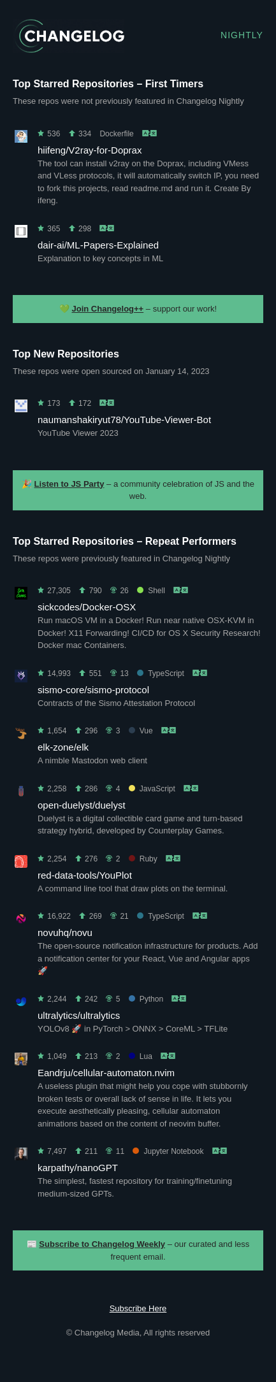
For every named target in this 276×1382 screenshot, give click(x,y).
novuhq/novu (65, 932)
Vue (141, 730)
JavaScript (152, 788)
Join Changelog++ (108, 308)
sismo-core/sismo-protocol (93, 689)
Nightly (242, 35)
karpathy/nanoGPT (78, 1167)
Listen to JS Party (69, 484)
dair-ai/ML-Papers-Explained (98, 245)
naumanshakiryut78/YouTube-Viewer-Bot (124, 419)
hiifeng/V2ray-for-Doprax (90, 150)
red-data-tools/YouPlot (85, 875)
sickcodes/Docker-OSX (87, 606)
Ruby (143, 858)
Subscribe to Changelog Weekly (102, 1244)
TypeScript (160, 673)
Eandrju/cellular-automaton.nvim (106, 1072)
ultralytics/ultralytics (79, 1015)
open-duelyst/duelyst (82, 805)
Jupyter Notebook (168, 1151)
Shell (151, 590)
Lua (140, 1056)
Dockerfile (116, 133)
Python (146, 999)
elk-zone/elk (63, 747)
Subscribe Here (138, 1308)
